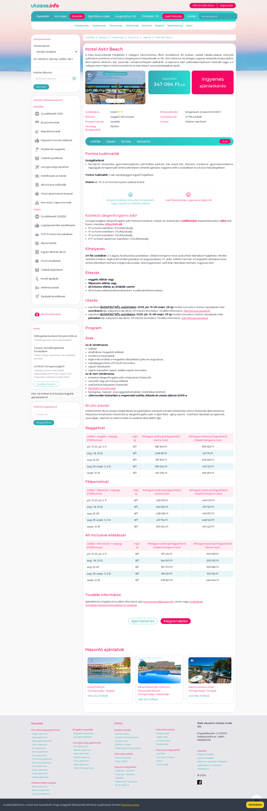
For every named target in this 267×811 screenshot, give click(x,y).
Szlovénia (147, 25)
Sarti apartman (80, 746)
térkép (126, 141)
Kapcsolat (202, 751)
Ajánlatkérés (142, 621)
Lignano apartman (41, 793)
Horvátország (82, 25)
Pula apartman (39, 755)
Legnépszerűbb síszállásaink (55, 225)
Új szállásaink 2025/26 (50, 216)
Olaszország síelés (125, 766)
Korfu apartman (81, 761)
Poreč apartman (40, 737)
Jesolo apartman (40, 786)
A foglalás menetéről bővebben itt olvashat (111, 605)
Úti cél (53, 59)
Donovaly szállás (123, 757)
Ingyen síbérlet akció (50, 252)
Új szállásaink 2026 (49, 113)
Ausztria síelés (122, 729)
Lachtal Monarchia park (126, 737)
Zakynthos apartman (83, 768)
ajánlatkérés (213, 82)
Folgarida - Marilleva (125, 774)
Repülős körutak (47, 131)
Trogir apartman (40, 773)
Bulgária (159, 25)
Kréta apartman (81, 753)
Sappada (119, 778)
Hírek (36, 328)
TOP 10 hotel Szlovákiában (53, 234)
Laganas (147, 37)
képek (111, 141)
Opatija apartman (40, 777)
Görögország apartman (87, 742)
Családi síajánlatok (49, 270)
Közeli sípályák (46, 279)
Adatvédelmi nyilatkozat (209, 765)
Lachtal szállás (122, 733)
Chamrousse (162, 764)
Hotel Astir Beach (163, 37)
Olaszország (115, 25)
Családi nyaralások (49, 158)
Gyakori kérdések (205, 758)
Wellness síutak (47, 287)
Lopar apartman (39, 744)
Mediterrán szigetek (50, 149)
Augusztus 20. (125, 16)
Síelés (191, 16)
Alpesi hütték (46, 243)
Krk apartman (39, 748)
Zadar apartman (40, 770)
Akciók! (77, 16)
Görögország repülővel (52, 167)
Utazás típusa (41, 45)
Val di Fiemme (122, 785)
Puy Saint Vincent (165, 757)
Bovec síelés (162, 744)
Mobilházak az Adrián (50, 176)
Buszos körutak (47, 122)
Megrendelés (176, 621)
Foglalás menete (205, 754)
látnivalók (144, 141)
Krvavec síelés (163, 740)
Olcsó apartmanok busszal (54, 193)
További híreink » (46, 384)
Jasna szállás (121, 761)
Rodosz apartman (82, 750)
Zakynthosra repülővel (196, 310)
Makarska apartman (42, 762)
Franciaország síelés (168, 749)
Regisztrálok (43, 422)
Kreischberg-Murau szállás (128, 748)
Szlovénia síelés (165, 729)
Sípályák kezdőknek (50, 296)
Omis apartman (39, 766)
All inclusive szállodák (50, 185)
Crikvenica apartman (42, 759)
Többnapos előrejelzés (115, 73)
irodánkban (196, 601)
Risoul (159, 761)
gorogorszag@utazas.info (158, 601)
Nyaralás (103, 37)
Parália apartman (81, 757)
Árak (225, 141)
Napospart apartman (83, 733)
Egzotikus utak (99, 16)
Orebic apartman (40, 733)
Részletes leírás (130, 804)
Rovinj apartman (40, 751)
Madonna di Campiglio (126, 781)
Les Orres (160, 753)
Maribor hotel (162, 733)
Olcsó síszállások (48, 261)
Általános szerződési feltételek (212, 761)
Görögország (117, 37)
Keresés (41, 86)
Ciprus (189, 25)
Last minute (173, 16)
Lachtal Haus (121, 741)
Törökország (132, 25)
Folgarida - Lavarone (125, 770)
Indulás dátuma (42, 72)
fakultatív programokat (102, 388)
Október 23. (150, 16)
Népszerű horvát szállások (53, 140)
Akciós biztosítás (48, 314)
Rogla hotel (162, 737)
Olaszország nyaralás (43, 782)
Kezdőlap (90, 37)
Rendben (255, 804)
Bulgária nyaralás (83, 729)
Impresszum (203, 768)
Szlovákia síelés (123, 753)
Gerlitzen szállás (123, 744)
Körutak (60, 16)
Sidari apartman (81, 764)
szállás (95, 141)
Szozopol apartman (82, 737)
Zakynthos (133, 37)
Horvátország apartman (45, 729)
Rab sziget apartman (42, 741)
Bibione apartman (41, 790)
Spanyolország (175, 25)
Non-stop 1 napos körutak (53, 202)
